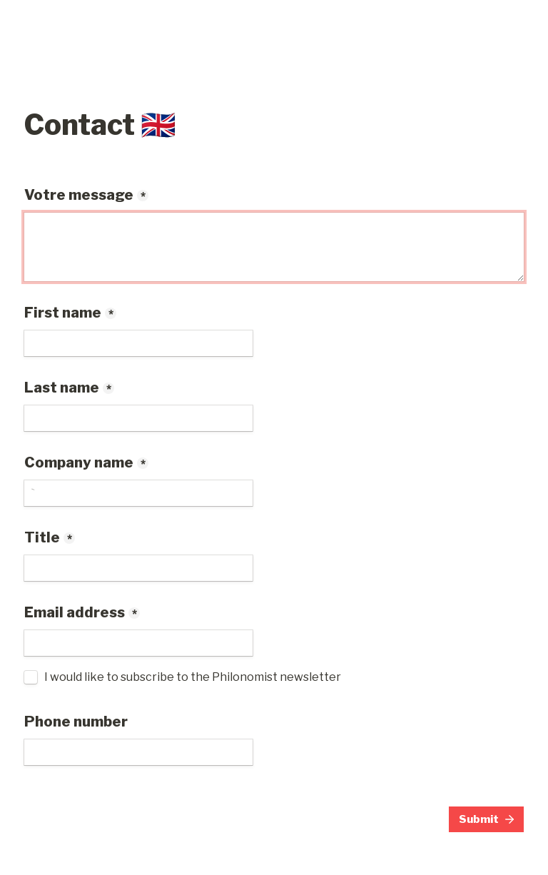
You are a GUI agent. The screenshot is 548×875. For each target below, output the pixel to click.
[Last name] (138, 418)
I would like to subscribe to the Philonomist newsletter (192, 677)
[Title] (138, 568)
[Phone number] (138, 752)
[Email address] (138, 643)
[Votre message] (274, 247)
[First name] (138, 343)
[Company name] (138, 493)
